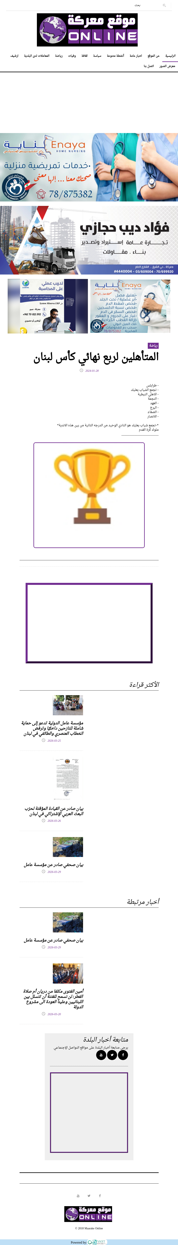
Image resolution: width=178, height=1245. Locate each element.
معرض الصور (167, 66)
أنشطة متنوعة (115, 56)
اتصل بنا (149, 66)
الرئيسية (170, 56)
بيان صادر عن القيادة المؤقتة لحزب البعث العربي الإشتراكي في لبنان (53, 811)
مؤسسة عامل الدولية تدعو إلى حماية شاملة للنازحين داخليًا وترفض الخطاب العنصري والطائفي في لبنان (52, 729)
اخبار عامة (136, 56)
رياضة (58, 56)
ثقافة (84, 56)
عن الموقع (153, 56)
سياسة (97, 56)
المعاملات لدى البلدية (36, 56)
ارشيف (14, 56)
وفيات (72, 56)
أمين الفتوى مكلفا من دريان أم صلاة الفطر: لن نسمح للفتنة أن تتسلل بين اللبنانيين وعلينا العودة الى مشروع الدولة (53, 999)
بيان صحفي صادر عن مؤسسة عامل (53, 865)
